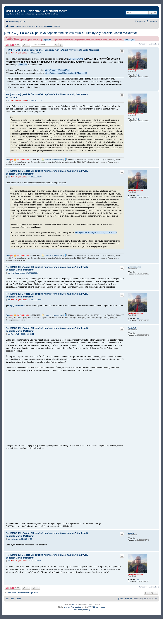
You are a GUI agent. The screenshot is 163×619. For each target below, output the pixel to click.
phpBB (74, 604)
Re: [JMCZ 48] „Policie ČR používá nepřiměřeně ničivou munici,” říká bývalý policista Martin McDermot (47, 172)
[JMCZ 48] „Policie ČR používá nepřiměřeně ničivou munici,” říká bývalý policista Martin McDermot (70, 33)
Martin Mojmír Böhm (135, 70)
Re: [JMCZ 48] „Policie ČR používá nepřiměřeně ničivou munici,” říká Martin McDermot (47, 96)
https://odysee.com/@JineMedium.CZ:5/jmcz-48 (66, 73)
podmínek (23, 65)
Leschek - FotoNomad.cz (72, 607)
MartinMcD (132, 328)
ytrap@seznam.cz (134, 267)
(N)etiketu (47, 40)
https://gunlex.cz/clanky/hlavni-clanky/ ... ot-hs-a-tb (96, 233)
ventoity (131, 533)
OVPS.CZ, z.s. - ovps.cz (96, 607)
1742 (137, 75)
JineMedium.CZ (76, 59)
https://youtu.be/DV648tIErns (57, 70)
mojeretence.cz (57, 160)
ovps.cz (48, 160)
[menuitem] (23, 21)
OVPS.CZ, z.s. (129, 40)
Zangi (8, 160)
